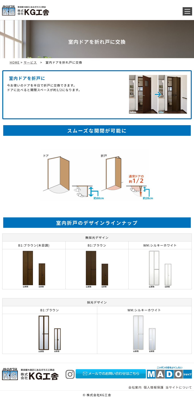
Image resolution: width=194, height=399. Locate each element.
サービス (30, 62)
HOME (15, 62)
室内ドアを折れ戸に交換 (64, 62)
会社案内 (135, 387)
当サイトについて (179, 387)
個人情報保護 (154, 387)
